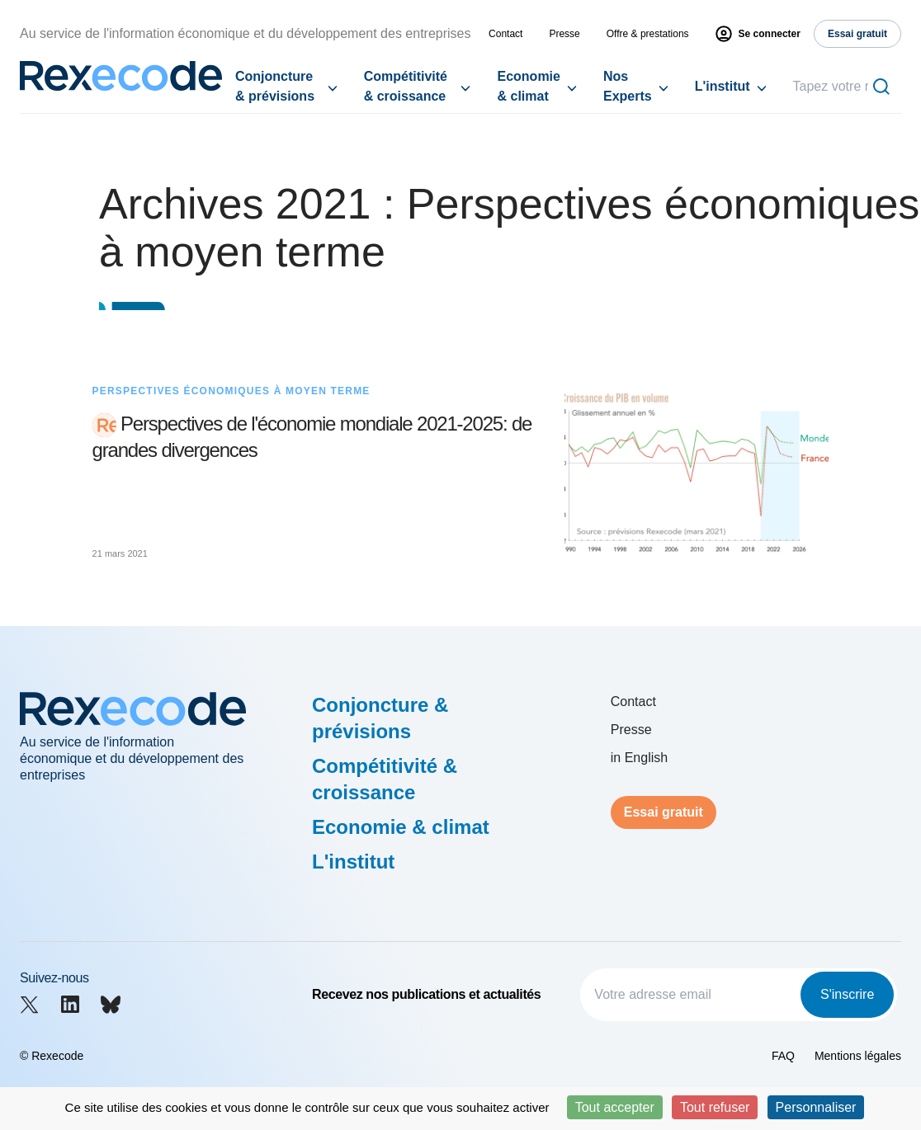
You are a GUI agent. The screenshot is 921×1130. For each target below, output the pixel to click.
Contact (505, 34)
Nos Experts (627, 86)
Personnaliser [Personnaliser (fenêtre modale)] (816, 1107)
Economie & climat (528, 86)
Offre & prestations (648, 34)
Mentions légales (858, 1055)
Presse (564, 34)
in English (639, 758)
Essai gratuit (663, 812)
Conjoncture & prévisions (274, 86)
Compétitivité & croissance (405, 86)
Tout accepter (614, 1107)
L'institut (722, 86)
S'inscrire (847, 994)
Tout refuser (714, 1107)
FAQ (783, 1055)
